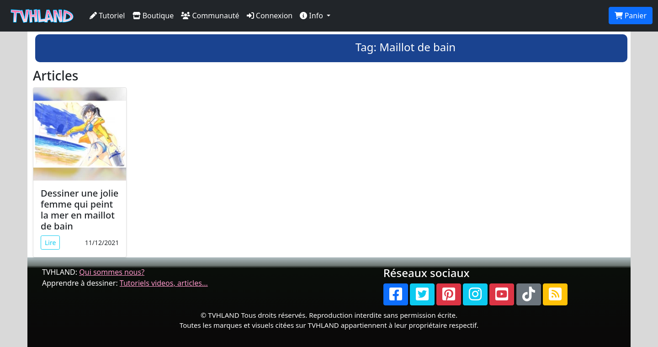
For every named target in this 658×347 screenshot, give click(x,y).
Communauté (210, 16)
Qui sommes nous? (111, 272)
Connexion (270, 16)
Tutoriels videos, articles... (164, 283)
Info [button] (312, 16)
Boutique (153, 16)
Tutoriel (107, 16)
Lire (50, 242)
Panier (631, 16)
